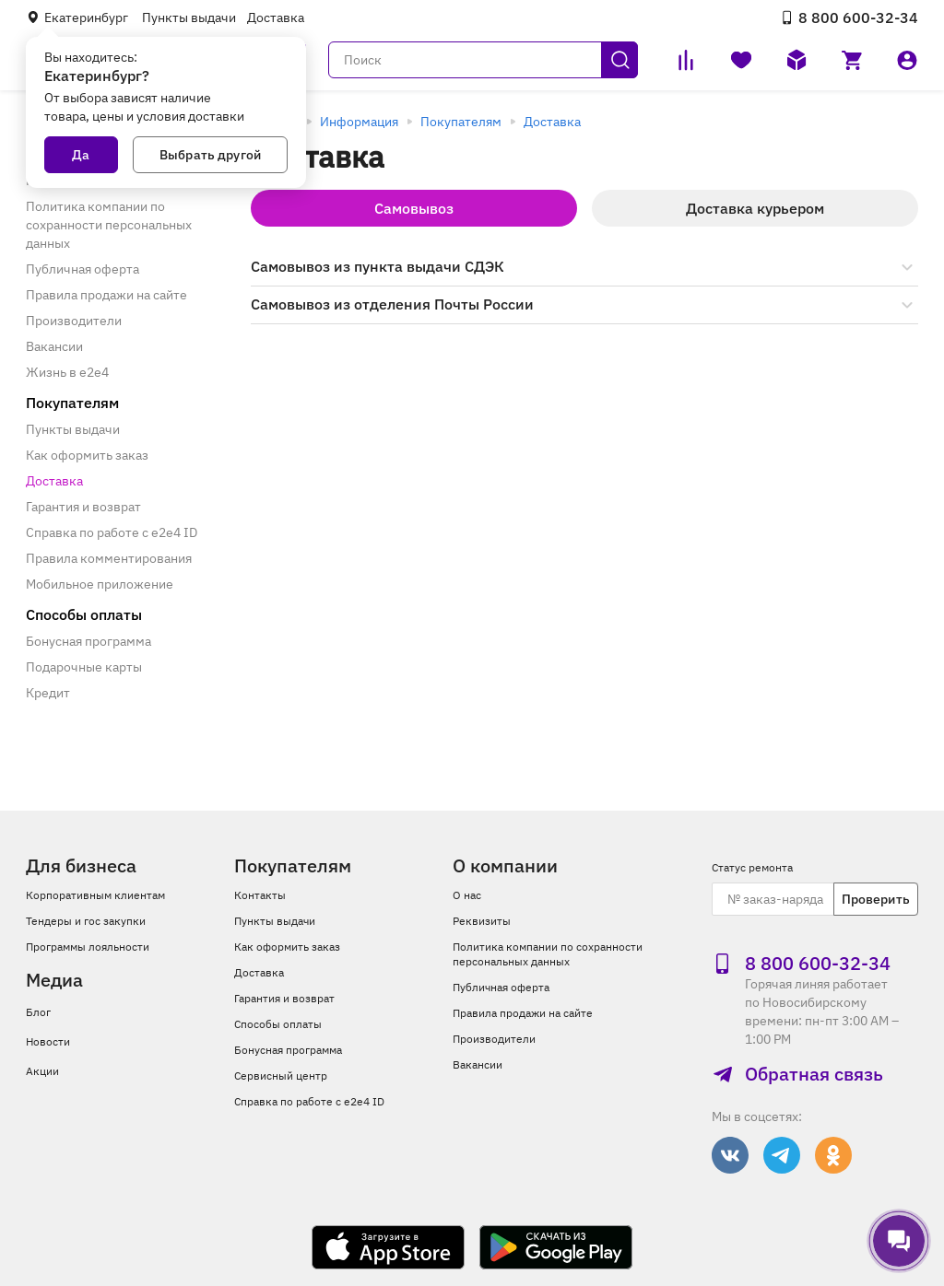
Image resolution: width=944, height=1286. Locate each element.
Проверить (876, 899)
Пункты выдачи (189, 17)
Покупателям (461, 121)
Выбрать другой (210, 154)
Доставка (275, 17)
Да (80, 154)
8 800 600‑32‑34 (849, 17)
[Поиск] (483, 59)
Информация (359, 121)
